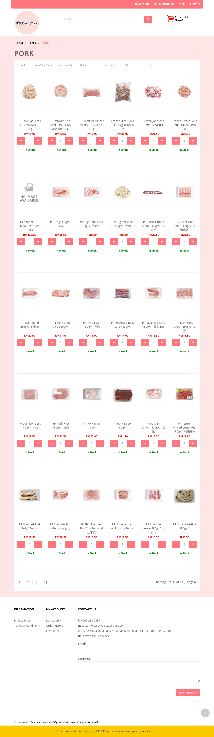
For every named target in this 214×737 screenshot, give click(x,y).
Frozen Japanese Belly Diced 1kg (153, 123)
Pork (33, 43)
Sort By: (68, 65)
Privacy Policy (22, 620)
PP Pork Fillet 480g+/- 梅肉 (60, 425)
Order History (54, 625)
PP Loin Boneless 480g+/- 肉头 (29, 425)
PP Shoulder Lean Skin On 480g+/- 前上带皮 (92, 528)
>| (45, 582)
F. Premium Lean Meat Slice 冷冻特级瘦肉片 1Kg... (60, 125)
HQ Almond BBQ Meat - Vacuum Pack (30, 226)
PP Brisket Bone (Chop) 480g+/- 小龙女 (153, 226)
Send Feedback (188, 692)
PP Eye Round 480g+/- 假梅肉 (29, 324)
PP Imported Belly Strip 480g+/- (122, 324)
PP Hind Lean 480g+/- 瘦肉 (91, 324)
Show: (112, 65)
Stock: (22, 65)
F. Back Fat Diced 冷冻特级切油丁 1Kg (30, 125)
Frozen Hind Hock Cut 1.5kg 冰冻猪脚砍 (122, 125)
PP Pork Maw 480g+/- (91, 425)
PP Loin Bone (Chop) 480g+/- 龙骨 (184, 326)
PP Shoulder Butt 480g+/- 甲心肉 (61, 526)
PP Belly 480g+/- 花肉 (60, 224)
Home (20, 43)
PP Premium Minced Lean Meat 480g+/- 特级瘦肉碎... (184, 429)
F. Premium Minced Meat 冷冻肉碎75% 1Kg (91, 125)
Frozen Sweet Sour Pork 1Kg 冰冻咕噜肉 (184, 125)
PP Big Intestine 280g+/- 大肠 (122, 224)
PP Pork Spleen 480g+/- (122, 425)
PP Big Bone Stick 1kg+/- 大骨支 (91, 224)
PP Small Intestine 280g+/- (184, 526)
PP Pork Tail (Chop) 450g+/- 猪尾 (153, 427)
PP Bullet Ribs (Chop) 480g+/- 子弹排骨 (184, 226)
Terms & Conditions (27, 625)
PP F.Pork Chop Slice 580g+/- (61, 324)
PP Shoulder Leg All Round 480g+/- (122, 526)
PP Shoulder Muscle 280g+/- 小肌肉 (153, 528)
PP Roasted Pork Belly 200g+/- (30, 526)
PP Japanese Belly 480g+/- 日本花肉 (153, 324)
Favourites (53, 631)
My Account (53, 620)
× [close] (206, 730)
